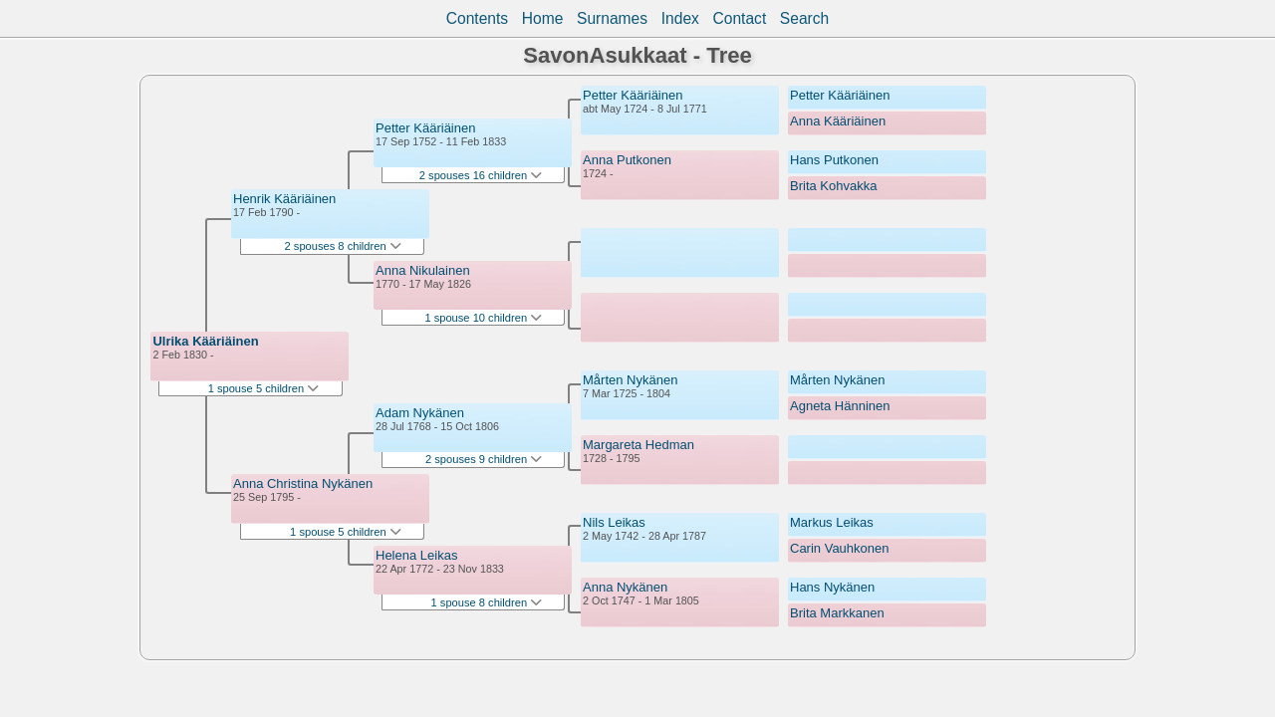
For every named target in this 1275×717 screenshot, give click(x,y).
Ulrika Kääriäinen (205, 341)
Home (543, 18)
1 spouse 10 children (483, 318)
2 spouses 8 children (343, 246)
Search (804, 18)
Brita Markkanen (837, 612)
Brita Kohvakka (833, 185)
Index (680, 18)
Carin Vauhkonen (840, 548)
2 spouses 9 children (483, 459)
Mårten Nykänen (630, 379)
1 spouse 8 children (487, 602)
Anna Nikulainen (423, 270)
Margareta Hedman (638, 444)
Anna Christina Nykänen (303, 483)
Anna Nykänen (625, 587)
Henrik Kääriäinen (284, 198)
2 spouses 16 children (480, 175)
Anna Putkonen (627, 159)
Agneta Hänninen (840, 405)
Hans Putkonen (834, 159)
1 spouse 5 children (264, 388)
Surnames (612, 18)
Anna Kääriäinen (838, 121)
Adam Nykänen (420, 412)
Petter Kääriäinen (425, 127)
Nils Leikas (614, 522)
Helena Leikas (416, 555)
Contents (477, 18)
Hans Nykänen (832, 587)
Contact (739, 18)
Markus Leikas (832, 522)
